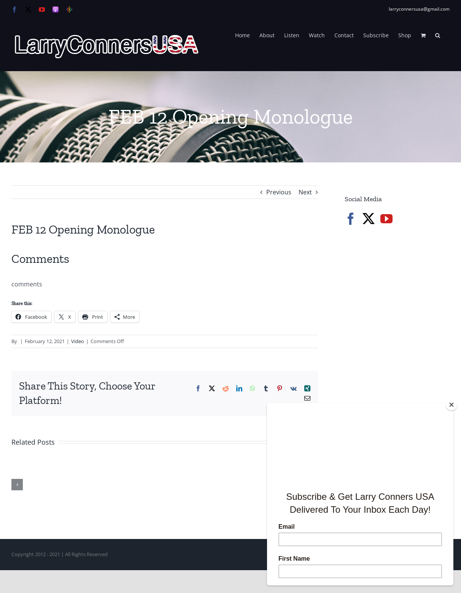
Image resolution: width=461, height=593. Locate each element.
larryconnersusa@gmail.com (419, 9)
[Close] (451, 404)
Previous (278, 192)
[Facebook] (351, 219)
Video (77, 341)
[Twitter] (368, 219)
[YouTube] (386, 219)
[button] (437, 35)
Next (305, 192)
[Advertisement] (402, 361)
